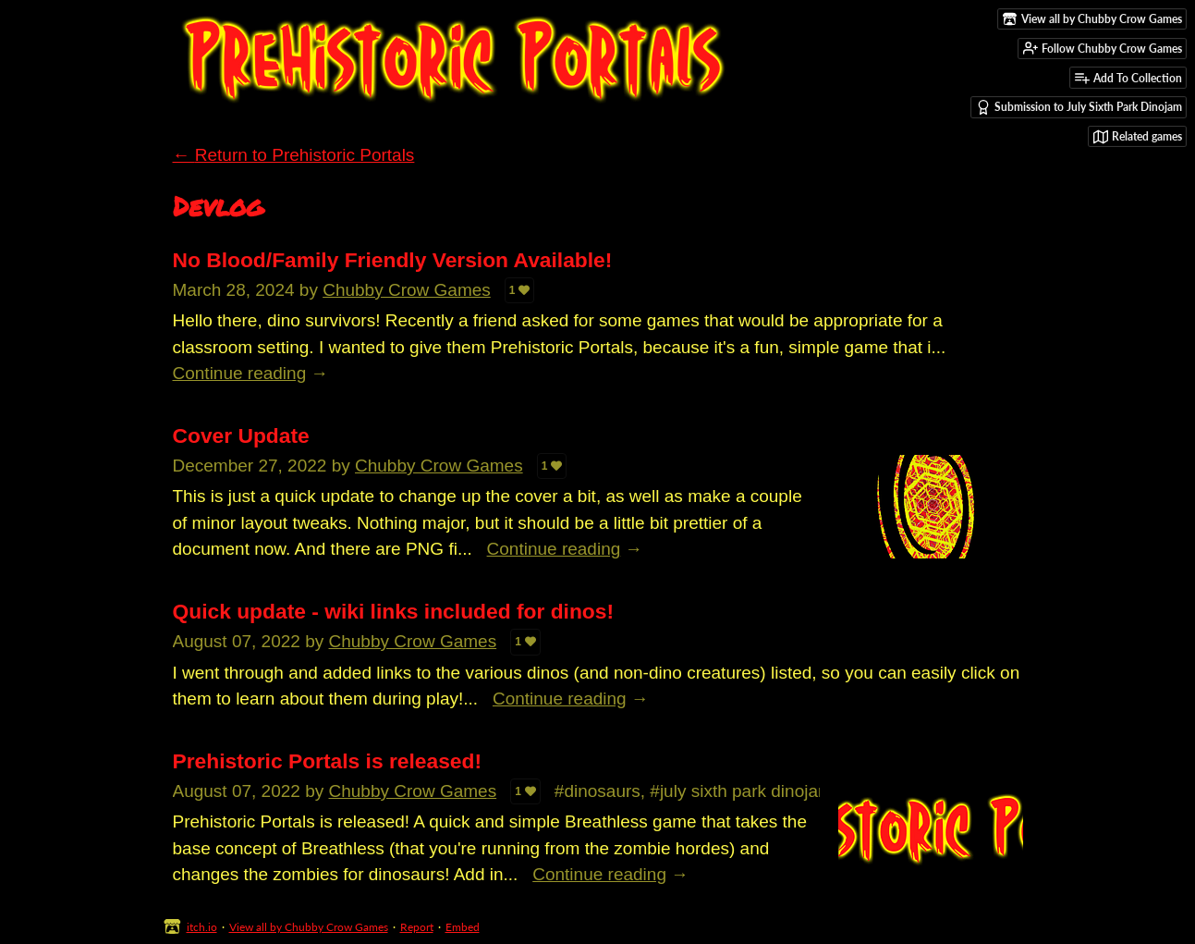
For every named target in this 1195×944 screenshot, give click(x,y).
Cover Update (241, 435)
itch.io (202, 927)
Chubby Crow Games (407, 290)
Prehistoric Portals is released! (327, 761)
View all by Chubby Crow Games (308, 927)
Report (416, 927)
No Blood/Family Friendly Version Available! (393, 260)
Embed (462, 927)
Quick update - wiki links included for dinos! (394, 611)
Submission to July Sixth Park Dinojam (1079, 107)
